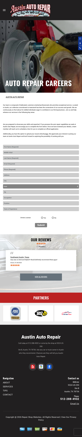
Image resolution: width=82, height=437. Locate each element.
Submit (41, 225)
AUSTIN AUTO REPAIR (15, 97)
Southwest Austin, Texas (19, 257)
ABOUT (6, 382)
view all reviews (41, 276)
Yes (45, 218)
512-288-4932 (33, 343)
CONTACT (8, 394)
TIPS (5, 390)
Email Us (74, 404)
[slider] (41, 243)
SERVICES (8, 386)
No (55, 218)
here (46, 134)
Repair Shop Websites (31, 417)
